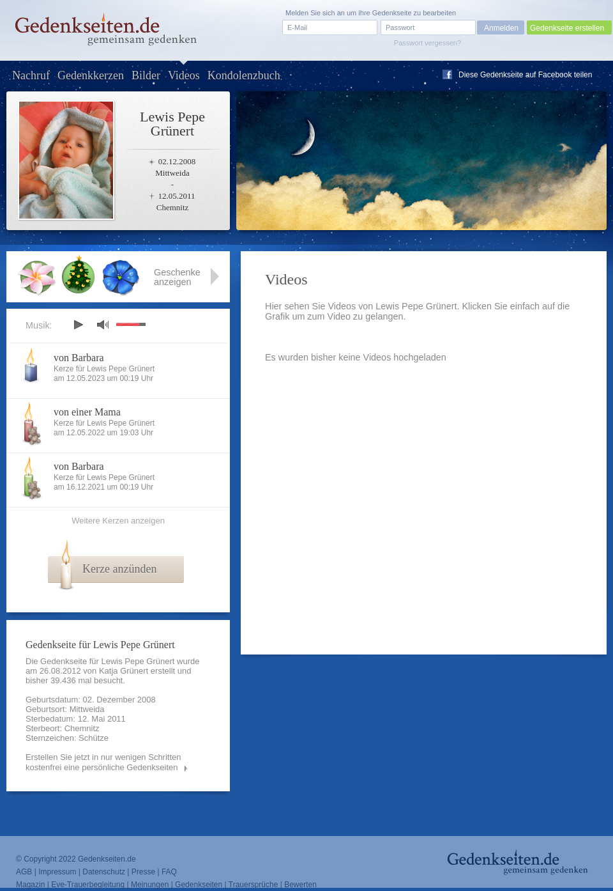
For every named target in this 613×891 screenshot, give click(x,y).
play (78, 324)
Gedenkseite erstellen (567, 28)
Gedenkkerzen (90, 75)
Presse (143, 871)
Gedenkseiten (198, 884)
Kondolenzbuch (244, 75)
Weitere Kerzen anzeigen (118, 520)
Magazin (30, 884)
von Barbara (79, 357)
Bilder (146, 75)
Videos (184, 75)
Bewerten (300, 884)
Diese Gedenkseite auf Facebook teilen (525, 74)
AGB (24, 871)
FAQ (169, 871)
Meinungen (150, 884)
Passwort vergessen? (427, 43)
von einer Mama (87, 412)
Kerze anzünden (119, 568)
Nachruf (31, 75)
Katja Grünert (123, 671)
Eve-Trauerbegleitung (88, 884)
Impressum (57, 871)
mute (103, 324)
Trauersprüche (253, 884)
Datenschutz (103, 871)
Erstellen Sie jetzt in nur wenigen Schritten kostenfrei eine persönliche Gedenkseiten (103, 762)
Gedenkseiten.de (107, 859)
